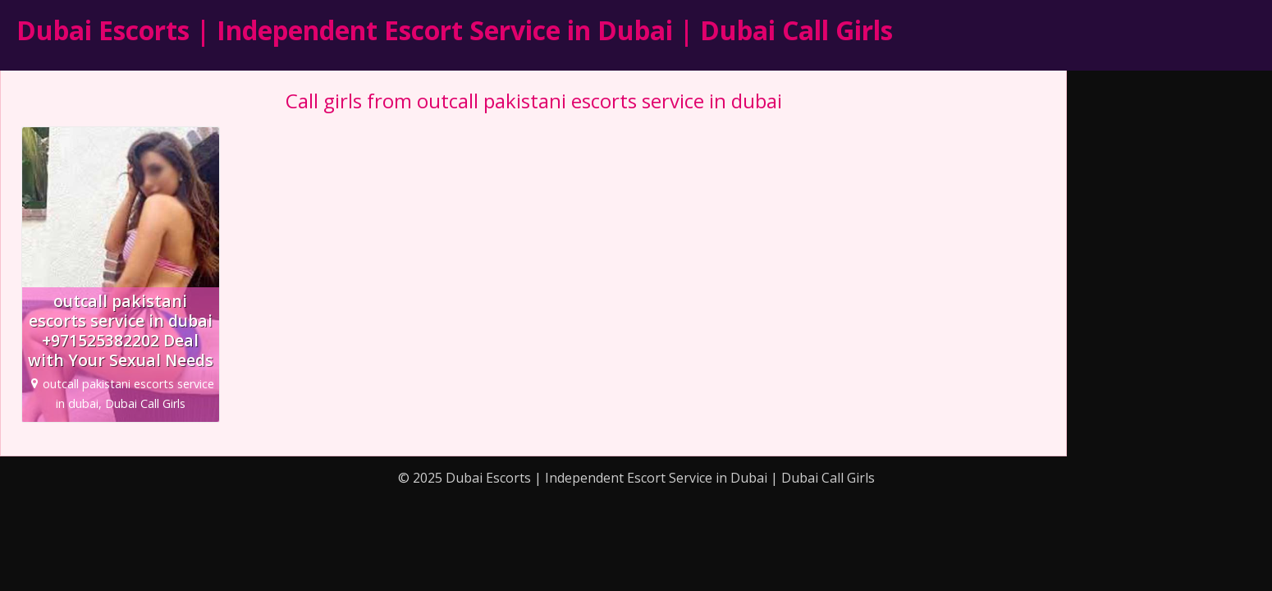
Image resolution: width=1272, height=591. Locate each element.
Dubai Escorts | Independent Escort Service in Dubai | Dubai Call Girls (454, 30)
